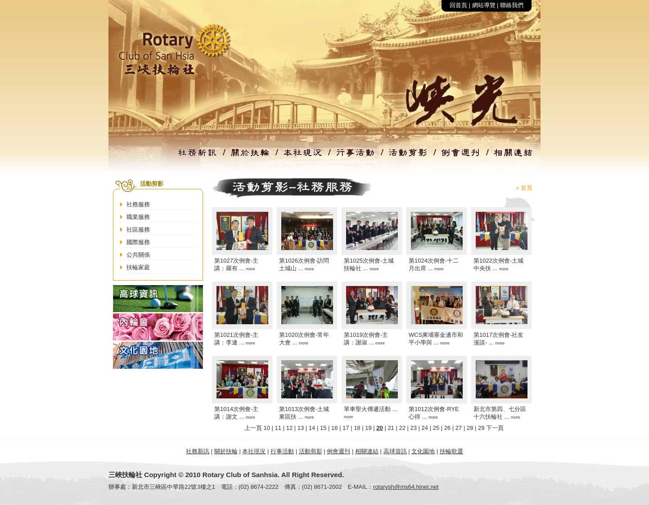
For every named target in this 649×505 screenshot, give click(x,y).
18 (357, 428)
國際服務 (138, 242)
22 (402, 428)
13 (300, 428)
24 (425, 428)
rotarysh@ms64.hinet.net (405, 486)
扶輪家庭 (138, 267)
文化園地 (423, 451)
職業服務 (138, 217)
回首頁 (458, 5)
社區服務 (138, 229)
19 (368, 428)
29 (481, 428)
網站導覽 (484, 5)
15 (323, 428)
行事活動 (282, 451)
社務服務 (138, 204)
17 (346, 428)
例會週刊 (338, 451)
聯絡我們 (511, 5)
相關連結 (367, 451)
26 (447, 428)
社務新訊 (197, 451)
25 (436, 428)
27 (458, 428)
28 (470, 428)
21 (391, 428)
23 (413, 428)
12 (289, 428)
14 (312, 428)
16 (334, 428)
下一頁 (495, 428)
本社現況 (254, 451)
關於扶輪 (226, 451)
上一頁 (253, 428)
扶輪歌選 (451, 451)
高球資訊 (395, 451)
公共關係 (138, 254)
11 (278, 428)
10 (267, 428)
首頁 (526, 187)
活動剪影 (310, 451)
